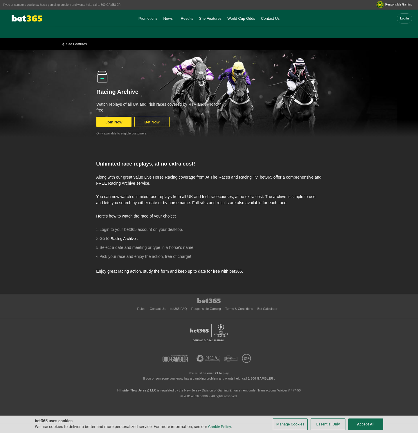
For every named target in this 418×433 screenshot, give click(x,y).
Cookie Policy (219, 427)
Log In (404, 18)
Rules (141, 308)
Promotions (148, 18)
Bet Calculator (267, 308)
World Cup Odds (241, 18)
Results (187, 18)
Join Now (114, 122)
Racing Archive (124, 238)
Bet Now (152, 122)
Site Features (210, 18)
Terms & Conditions (239, 308)
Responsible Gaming (206, 308)
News (168, 18)
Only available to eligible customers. (121, 133)
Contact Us (270, 18)
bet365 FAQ (179, 308)
